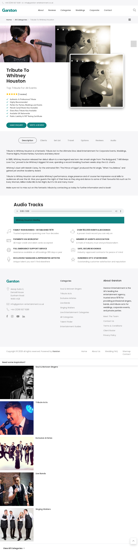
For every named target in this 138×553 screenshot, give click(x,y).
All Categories (21, 19)
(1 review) (16, 94)
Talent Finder (66, 321)
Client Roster (109, 330)
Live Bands (65, 303)
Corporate (94, 10)
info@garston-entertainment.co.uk (27, 304)
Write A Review (37, 125)
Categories (66, 10)
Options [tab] (85, 140)
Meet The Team (111, 316)
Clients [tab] (43, 140)
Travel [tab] (71, 140)
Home (9, 19)
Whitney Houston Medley (28, 220)
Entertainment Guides (70, 326)
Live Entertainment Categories (74, 312)
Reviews (52, 10)
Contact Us (108, 321)
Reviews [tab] (100, 140)
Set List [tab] (57, 140)
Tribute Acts (66, 293)
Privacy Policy (109, 335)
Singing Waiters (67, 307)
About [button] (41, 10)
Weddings (80, 10)
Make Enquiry (16, 125)
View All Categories (14, 548)
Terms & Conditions (112, 325)
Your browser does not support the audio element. (69, 211)
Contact (108, 10)
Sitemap (127, 351)
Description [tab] (27, 140)
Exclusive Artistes (68, 298)
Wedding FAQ (111, 351)
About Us (96, 351)
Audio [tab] (113, 140)
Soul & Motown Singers (71, 288)
